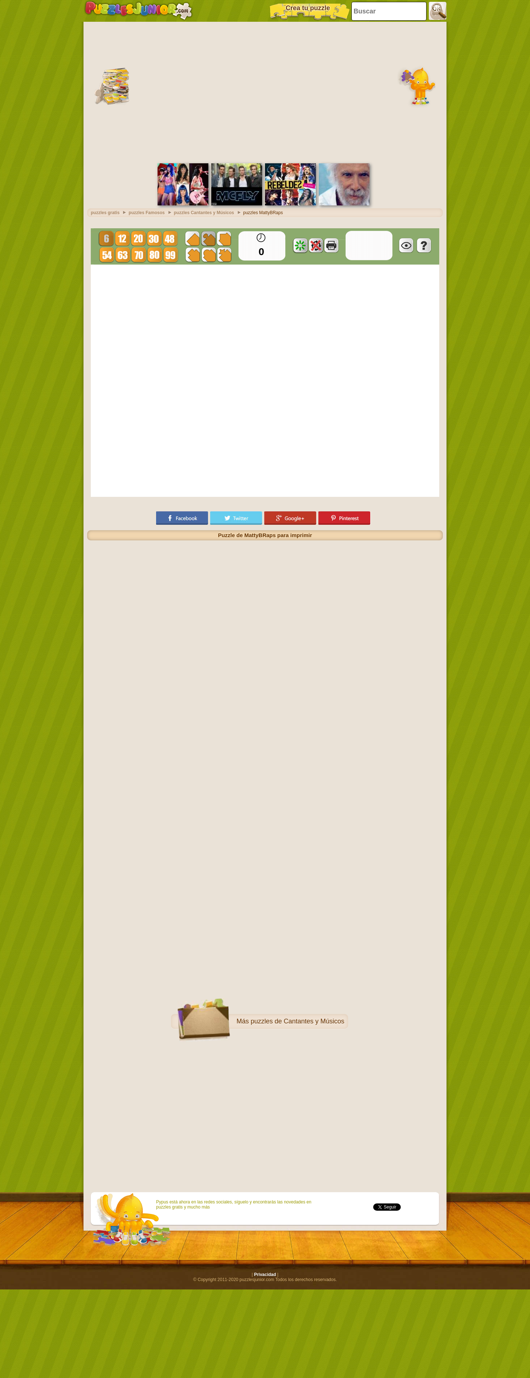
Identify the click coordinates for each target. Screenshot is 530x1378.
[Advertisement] (68, 92)
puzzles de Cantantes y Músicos (297, 1021)
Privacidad (265, 1274)
